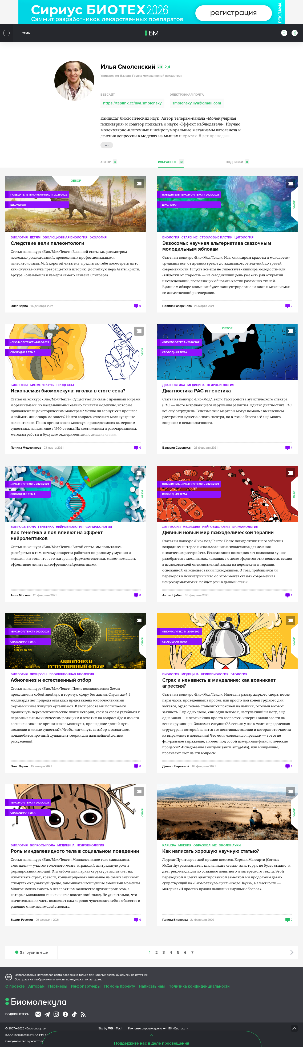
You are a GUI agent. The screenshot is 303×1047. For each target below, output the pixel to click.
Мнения (184, 845)
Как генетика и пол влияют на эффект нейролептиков (57, 536)
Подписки (237, 161)
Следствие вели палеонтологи (47, 243)
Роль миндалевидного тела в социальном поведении (75, 851)
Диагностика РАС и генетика (196, 391)
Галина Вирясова (175, 919)
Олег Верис (19, 305)
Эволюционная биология (65, 237)
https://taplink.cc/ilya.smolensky (132, 103)
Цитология (244, 237)
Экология (98, 237)
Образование (205, 845)
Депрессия (171, 526)
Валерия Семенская (176, 447)
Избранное (171, 161)
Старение (189, 237)
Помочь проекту (119, 986)
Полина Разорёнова (177, 305)
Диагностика (173, 385)
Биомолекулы (42, 385)
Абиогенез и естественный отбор (51, 680)
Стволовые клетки (216, 237)
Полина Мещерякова (26, 447)
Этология (239, 674)
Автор (108, 161)
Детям (35, 237)
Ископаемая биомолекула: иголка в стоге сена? (68, 391)
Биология (19, 237)
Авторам (36, 986)
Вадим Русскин (22, 919)
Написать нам (152, 986)
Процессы (65, 385)
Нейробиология (220, 385)
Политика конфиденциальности (199, 986)
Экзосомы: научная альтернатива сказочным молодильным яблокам (216, 246)
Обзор (76, 181)
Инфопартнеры (85, 986)
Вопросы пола (23, 526)
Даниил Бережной (175, 766)
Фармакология (99, 526)
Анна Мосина (20, 595)
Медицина (196, 385)
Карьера (169, 845)
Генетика (46, 526)
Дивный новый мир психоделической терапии (218, 533)
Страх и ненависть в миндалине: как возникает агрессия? (219, 683)
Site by (110, 1028)
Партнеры (57, 986)
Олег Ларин (19, 766)
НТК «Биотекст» (177, 1028)
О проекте (15, 986)
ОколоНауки (230, 845)
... (107, 144)
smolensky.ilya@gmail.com (196, 103)
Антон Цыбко (172, 595)
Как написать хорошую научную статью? (210, 851)
